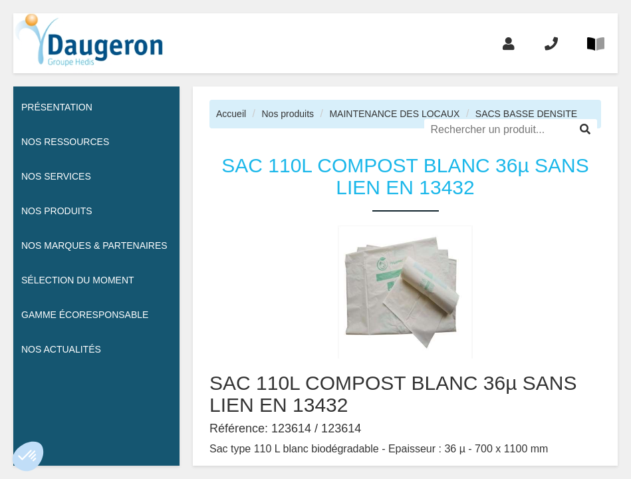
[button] (28, 456)
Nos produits (287, 113)
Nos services (56, 176)
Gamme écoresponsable (84, 314)
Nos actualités (61, 349)
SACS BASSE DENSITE (526, 113)
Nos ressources (65, 141)
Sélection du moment (77, 280)
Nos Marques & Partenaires (94, 245)
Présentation (56, 107)
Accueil (231, 113)
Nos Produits (56, 211)
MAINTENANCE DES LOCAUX (394, 113)
